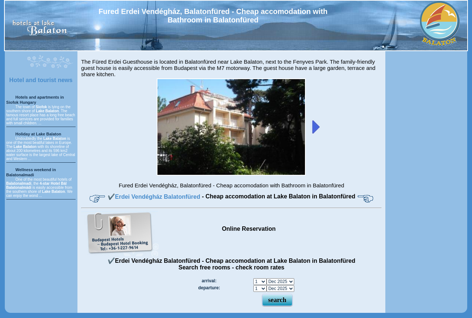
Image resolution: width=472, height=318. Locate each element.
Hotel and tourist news (41, 80)
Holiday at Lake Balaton (38, 134)
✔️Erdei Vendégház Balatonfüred (155, 197)
